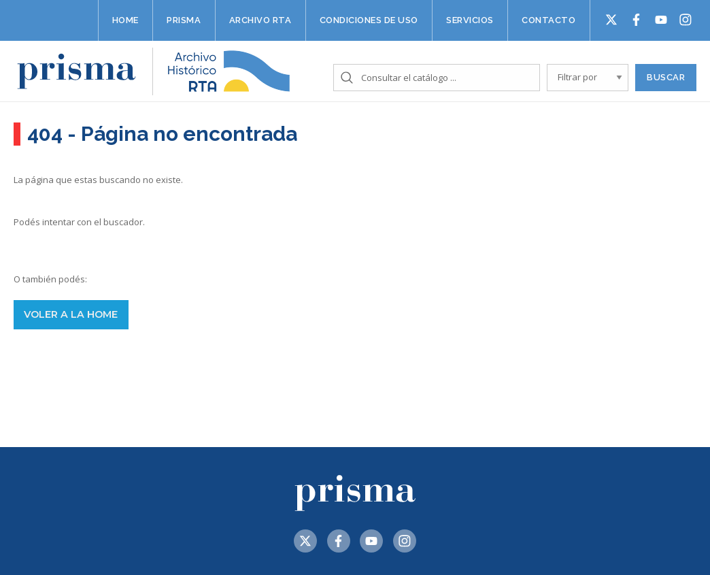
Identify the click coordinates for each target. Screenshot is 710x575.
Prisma (184, 20)
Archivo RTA (260, 20)
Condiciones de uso (369, 20)
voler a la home (71, 314)
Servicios (470, 20)
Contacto (548, 20)
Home (125, 20)
